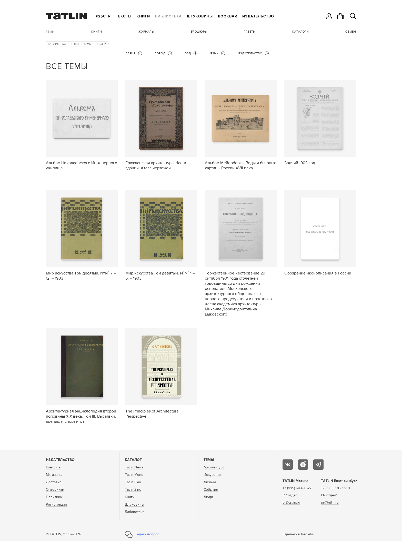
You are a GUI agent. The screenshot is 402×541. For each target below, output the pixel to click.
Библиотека (168, 16)
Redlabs (307, 534)
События (211, 489)
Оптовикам (55, 489)
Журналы (146, 31)
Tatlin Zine (133, 489)
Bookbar (227, 16)
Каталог (133, 460)
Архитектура (214, 467)
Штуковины (200, 16)
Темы (50, 31)
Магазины (54, 475)
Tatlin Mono (134, 475)
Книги (143, 16)
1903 (101, 44)
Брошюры (199, 31)
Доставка (53, 482)
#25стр (103, 16)
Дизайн (210, 482)
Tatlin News (134, 467)
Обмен (350, 31)
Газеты (250, 31)
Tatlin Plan (133, 482)
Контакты (53, 467)
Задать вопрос (147, 534)
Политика (54, 497)
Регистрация (56, 504)
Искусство (212, 475)
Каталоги (300, 31)
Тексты (124, 16)
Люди (208, 497)
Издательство (258, 16)
